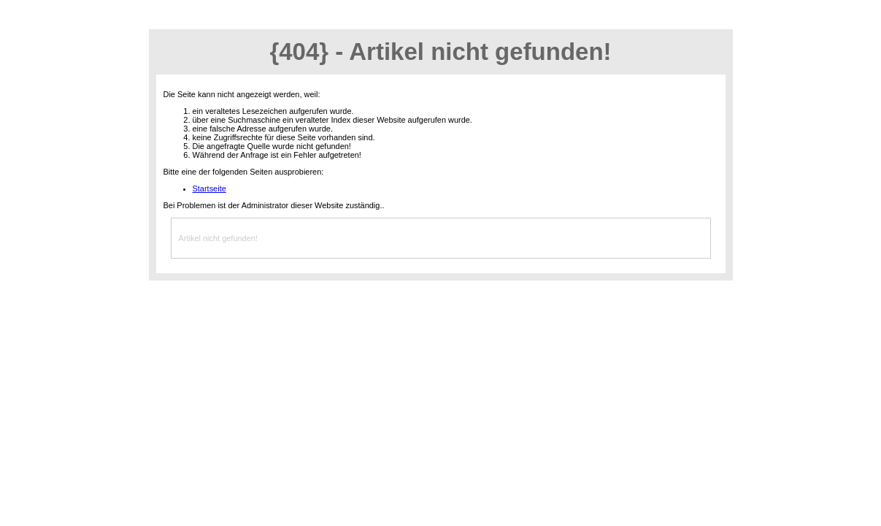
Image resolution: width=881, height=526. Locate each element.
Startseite (209, 188)
